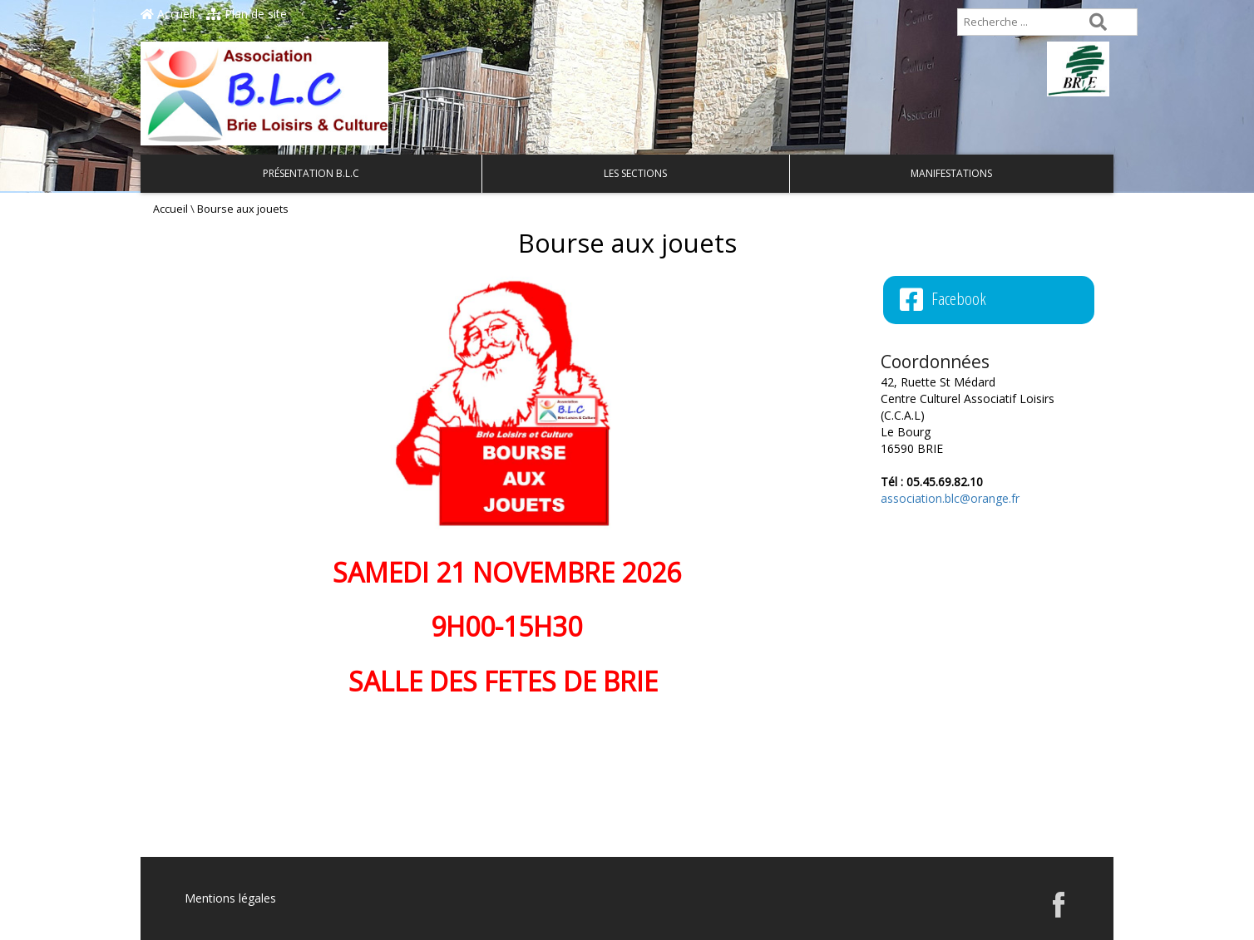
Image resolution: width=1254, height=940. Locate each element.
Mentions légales (230, 898)
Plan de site (246, 14)
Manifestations (951, 173)
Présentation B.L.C (311, 173)
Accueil (168, 14)
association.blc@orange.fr (950, 498)
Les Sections (635, 173)
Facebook (943, 299)
